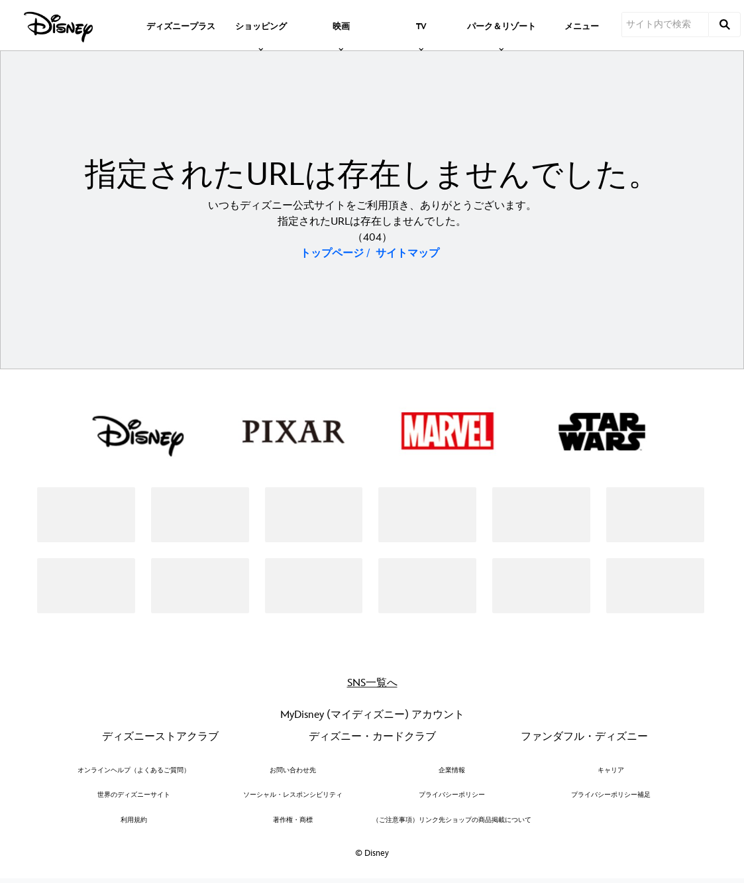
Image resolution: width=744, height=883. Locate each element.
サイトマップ (407, 253)
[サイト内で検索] (665, 24)
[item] (261, 25)
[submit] (725, 24)
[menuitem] (180, 25)
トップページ (332, 253)
